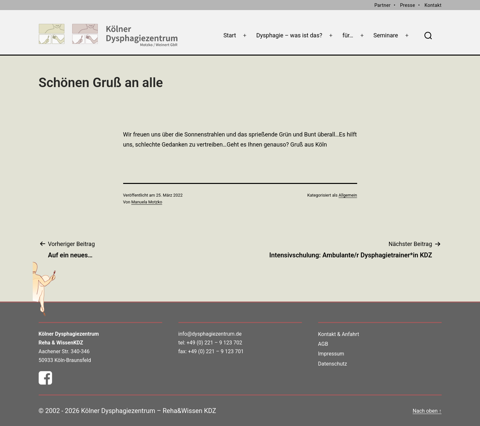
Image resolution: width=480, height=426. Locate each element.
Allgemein (348, 195)
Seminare (385, 35)
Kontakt (432, 5)
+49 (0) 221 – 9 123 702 (214, 343)
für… (348, 35)
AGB (323, 344)
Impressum (331, 354)
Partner (382, 5)
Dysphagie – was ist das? (289, 35)
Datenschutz (332, 364)
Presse (407, 5)
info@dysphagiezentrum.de (210, 334)
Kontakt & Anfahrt (338, 334)
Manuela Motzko (146, 202)
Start (229, 35)
